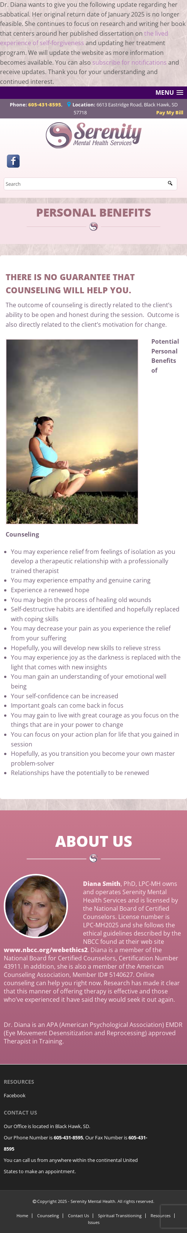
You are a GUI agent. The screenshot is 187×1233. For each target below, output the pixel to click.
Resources (160, 1215)
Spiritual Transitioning (120, 1215)
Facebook (15, 1095)
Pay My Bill (169, 112)
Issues (94, 1222)
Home (22, 1215)
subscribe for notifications (129, 62)
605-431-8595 (44, 104)
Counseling (48, 1215)
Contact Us (78, 1215)
